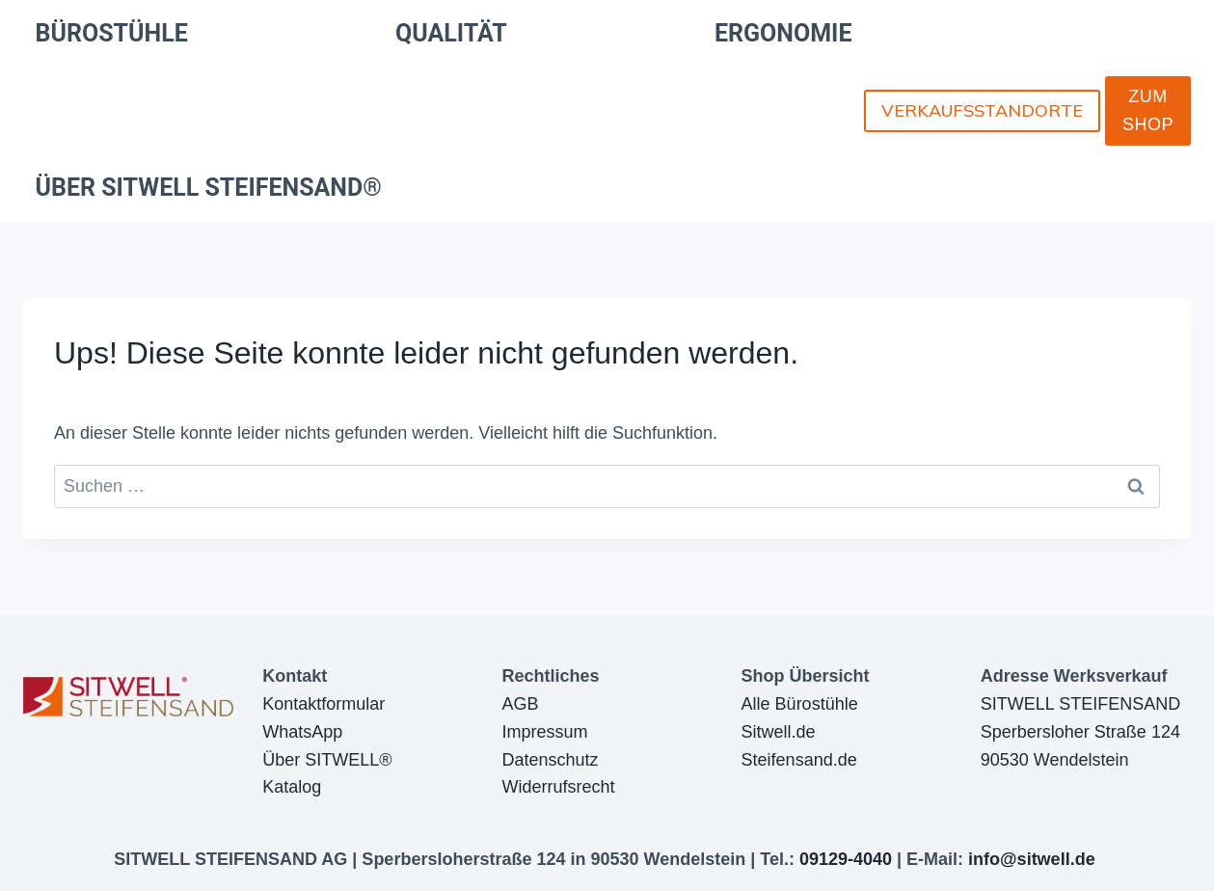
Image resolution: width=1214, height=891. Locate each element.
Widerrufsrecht (557, 786)
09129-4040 (845, 859)
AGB (519, 704)
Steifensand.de (799, 760)
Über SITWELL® (326, 760)
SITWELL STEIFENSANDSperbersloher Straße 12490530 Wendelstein (1080, 732)
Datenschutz (549, 760)
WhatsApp (302, 732)
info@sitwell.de (1031, 859)
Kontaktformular (323, 704)
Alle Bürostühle (800, 704)
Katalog (291, 786)
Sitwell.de (779, 732)
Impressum (544, 732)
